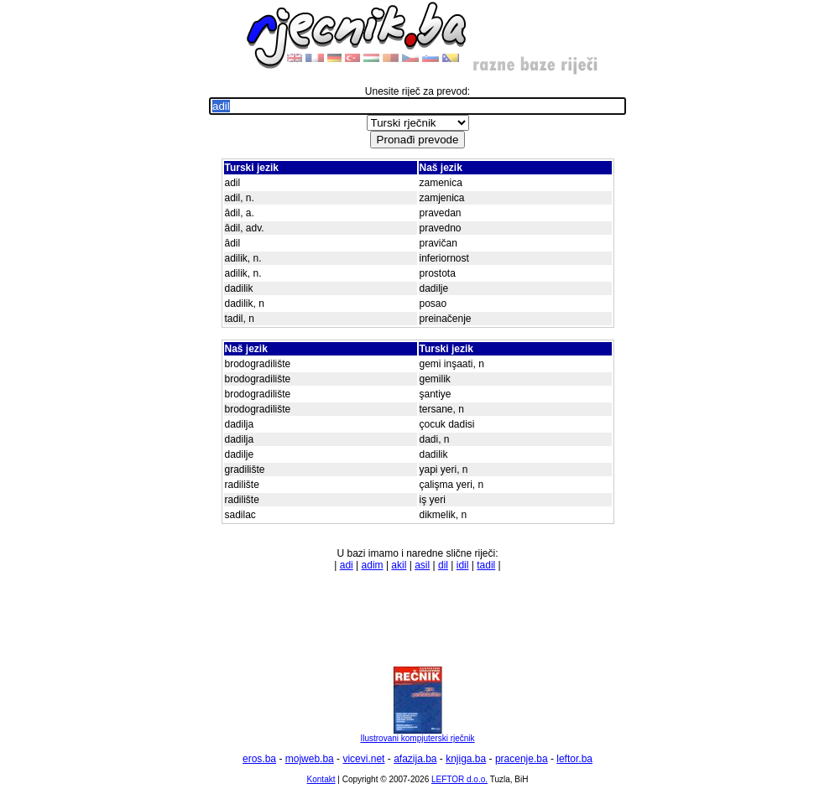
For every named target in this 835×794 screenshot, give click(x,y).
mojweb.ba (309, 759)
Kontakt (321, 779)
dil (443, 565)
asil (422, 565)
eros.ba (259, 759)
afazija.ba (415, 759)
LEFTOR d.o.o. (459, 779)
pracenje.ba (521, 759)
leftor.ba (574, 759)
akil (398, 565)
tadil (486, 565)
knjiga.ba (466, 759)
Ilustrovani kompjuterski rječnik (417, 734)
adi (346, 565)
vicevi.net (363, 759)
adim (373, 565)
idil (463, 565)
